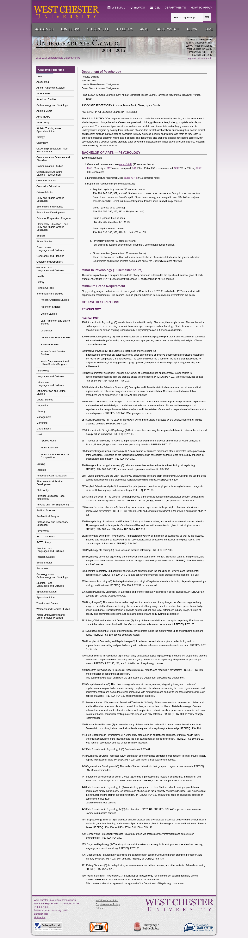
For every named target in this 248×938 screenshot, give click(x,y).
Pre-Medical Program (48, 516)
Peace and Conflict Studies (56, 337)
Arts (144, 29)
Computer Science (46, 180)
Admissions (70, 29)
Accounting (42, 81)
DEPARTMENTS (175, 7)
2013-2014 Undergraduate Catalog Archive (58, 57)
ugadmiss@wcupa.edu (200, 58)
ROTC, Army (43, 542)
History (40, 282)
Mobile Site (39, 917)
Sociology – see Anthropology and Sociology (52, 576)
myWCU (137, 7)
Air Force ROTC (45, 93)
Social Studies (44, 562)
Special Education (46, 591)
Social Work (43, 568)
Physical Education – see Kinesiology (50, 497)
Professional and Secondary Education (52, 523)
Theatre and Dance (47, 603)
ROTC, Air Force (45, 536)
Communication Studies (49, 166)
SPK (176, 168)
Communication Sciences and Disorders (53, 159)
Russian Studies (50, 344)
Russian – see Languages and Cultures (50, 549)
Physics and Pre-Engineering (52, 504)
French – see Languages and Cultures (50, 249)
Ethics (99, 908)
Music (39, 434)
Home (39, 76)
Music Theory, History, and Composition (55, 456)
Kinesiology (42, 370)
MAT (89, 168)
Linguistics (47, 330)
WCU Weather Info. (107, 900)
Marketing (41, 422)
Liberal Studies (44, 399)
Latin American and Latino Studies (55, 322)
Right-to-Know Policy (108, 904)
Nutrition (41, 469)
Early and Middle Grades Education (50, 199)
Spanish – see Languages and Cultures (50, 584)
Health (40, 276)
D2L (155, 7)
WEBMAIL (116, 7)
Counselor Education (48, 186)
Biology (40, 137)
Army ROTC (43, 116)
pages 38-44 (125, 164)
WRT (199, 168)
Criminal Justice (45, 192)
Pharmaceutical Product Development (49, 483)
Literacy (40, 411)
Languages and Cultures (50, 376)
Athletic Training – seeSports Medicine (48, 130)
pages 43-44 (130, 178)
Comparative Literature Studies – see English (49, 173)
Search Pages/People (185, 17)
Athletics (124, 29)
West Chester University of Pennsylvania (55, 900)
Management (43, 417)
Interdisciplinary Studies (49, 293)
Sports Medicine (45, 597)
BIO (134, 168)
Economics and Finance (49, 206)
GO (207, 17)
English (40, 235)
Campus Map (41, 914)
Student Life (98, 29)
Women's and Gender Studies (53, 353)
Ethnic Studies (44, 241)
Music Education (50, 447)
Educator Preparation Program (53, 218)
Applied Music (44, 110)
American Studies (46, 99)
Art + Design (43, 122)
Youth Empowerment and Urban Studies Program (55, 363)
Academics (44, 29)
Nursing (40, 464)
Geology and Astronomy (49, 261)
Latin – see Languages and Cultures (50, 384)
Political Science (45, 510)
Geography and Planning (50, 255)
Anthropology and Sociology (52, 105)
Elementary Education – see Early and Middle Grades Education (52, 227)
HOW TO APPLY (201, 7)
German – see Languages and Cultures (50, 269)
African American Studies (50, 87)
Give (209, 29)
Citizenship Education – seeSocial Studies (51, 150)
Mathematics (43, 428)
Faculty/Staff (167, 29)
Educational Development (50, 212)
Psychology (42, 530)
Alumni (192, 29)
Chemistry (42, 142)
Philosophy (42, 490)
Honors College (45, 287)
